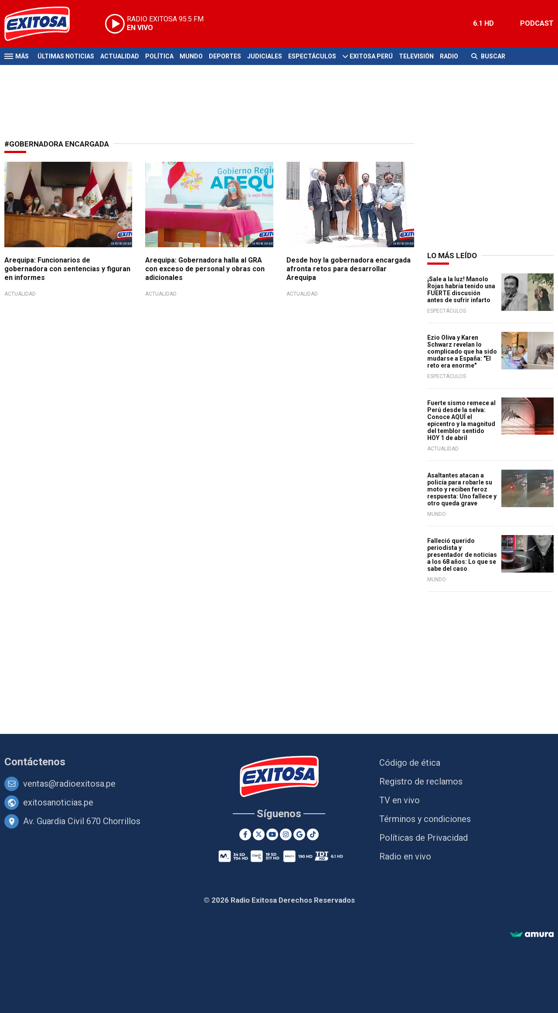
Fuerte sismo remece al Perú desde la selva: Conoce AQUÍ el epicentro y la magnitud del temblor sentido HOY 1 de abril (461, 420)
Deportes (225, 56)
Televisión (416, 56)
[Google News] (299, 834)
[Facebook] (245, 834)
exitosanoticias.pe (58, 802)
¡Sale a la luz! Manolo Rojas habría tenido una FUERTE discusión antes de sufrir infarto (461, 290)
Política (159, 56)
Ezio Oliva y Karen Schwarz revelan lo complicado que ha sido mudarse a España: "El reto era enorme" (462, 351)
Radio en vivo (405, 856)
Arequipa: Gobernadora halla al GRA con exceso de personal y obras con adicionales (205, 269)
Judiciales (264, 56)
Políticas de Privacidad (423, 837)
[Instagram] (286, 834)
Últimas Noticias (65, 56)
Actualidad (119, 56)
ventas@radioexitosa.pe (69, 783)
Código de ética (409, 762)
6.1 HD (483, 23)
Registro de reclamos (421, 781)
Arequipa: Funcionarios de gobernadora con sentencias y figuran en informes (67, 269)
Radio (449, 56)
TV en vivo (399, 800)
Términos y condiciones (425, 819)
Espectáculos (312, 56)
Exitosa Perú (371, 56)
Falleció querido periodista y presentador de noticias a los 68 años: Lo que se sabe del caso (462, 554)
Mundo (191, 56)
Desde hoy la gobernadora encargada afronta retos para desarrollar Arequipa (348, 269)
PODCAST (537, 23)
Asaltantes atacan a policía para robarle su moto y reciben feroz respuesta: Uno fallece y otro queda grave (462, 489)
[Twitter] (259, 834)
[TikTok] (313, 834)
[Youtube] (272, 834)
